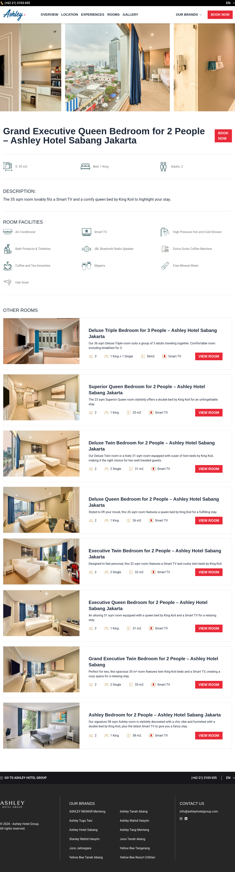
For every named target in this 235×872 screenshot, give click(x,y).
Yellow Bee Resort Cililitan (137, 857)
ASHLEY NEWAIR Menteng (87, 811)
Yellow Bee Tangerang (135, 848)
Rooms (113, 14)
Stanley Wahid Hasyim (84, 839)
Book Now (220, 14)
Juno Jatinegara (80, 848)
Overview (49, 14)
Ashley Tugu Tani (80, 820)
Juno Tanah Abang (132, 839)
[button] (227, 67)
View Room (209, 356)
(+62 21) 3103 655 (15, 3)
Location (69, 14)
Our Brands (187, 14)
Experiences (92, 14)
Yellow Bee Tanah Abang (86, 857)
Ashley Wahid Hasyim (134, 820)
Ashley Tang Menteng (134, 830)
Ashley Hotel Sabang (83, 830)
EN (230, 3)
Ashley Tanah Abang (134, 811)
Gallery (130, 14)
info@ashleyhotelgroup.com (199, 811)
